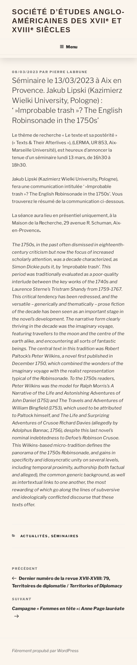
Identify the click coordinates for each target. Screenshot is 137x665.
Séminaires (65, 536)
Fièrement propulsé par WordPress (45, 650)
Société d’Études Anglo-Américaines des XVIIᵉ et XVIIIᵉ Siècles (68, 21)
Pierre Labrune (68, 72)
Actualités (34, 536)
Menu (68, 46)
